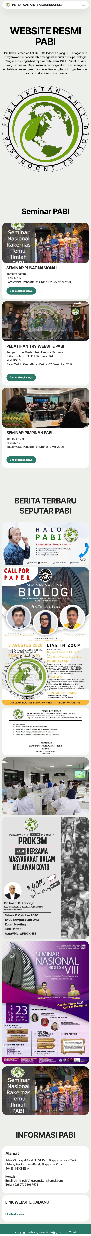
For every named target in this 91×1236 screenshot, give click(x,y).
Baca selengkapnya (23, 291)
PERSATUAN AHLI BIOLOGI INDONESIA (37, 4)
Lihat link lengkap (14, 1215)
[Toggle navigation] (83, 5)
